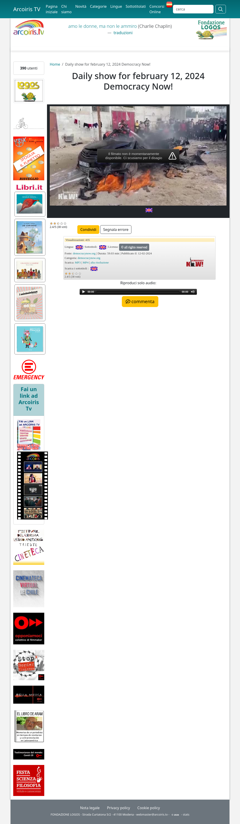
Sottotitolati (136, 6)
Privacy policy (118, 807)
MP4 (86, 262)
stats (186, 814)
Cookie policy (148, 807)
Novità (80, 6)
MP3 (78, 262)
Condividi (88, 229)
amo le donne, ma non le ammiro (103, 26)
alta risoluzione (100, 262)
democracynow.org (84, 253)
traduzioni (122, 32)
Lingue (116, 6)
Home (55, 64)
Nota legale (90, 807)
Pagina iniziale (52, 9)
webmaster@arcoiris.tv (152, 814)
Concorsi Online (156, 9)
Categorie (98, 6)
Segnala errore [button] (115, 229)
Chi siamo (66, 9)
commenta (140, 301)
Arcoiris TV (26, 9)
